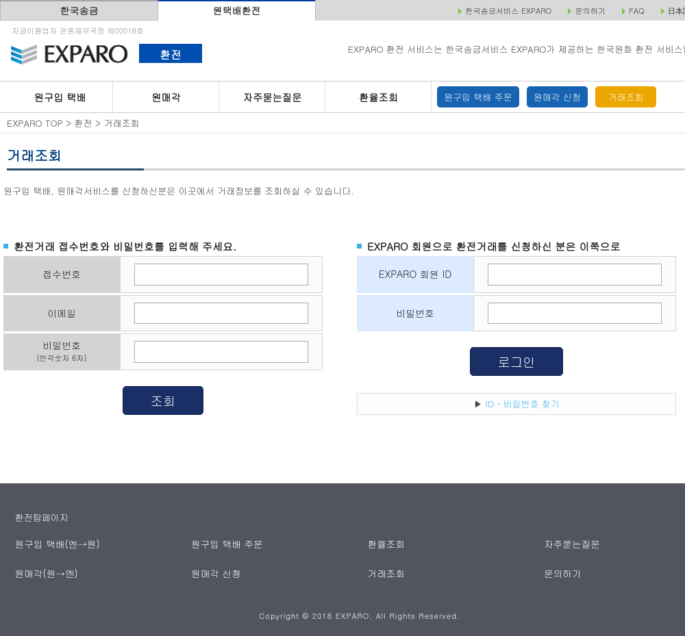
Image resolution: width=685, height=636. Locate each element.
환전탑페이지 (41, 517)
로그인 (517, 361)
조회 (163, 400)
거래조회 (626, 96)
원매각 (166, 97)
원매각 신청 (557, 96)
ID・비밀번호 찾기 (523, 403)
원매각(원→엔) (45, 572)
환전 (170, 54)
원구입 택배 (60, 97)
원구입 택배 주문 (478, 96)
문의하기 (562, 572)
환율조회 (378, 97)
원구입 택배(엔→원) (56, 543)
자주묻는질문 (272, 97)
